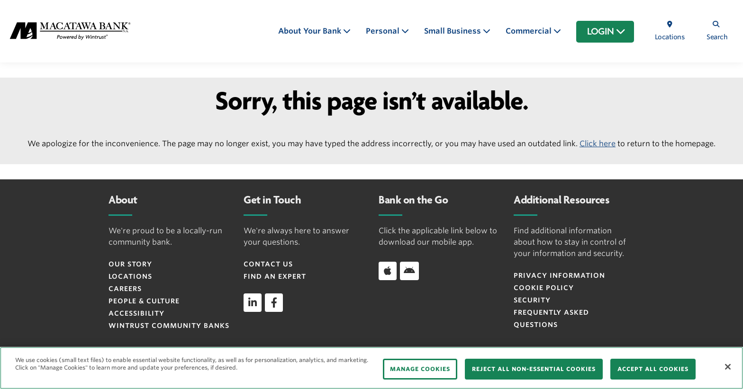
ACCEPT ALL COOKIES (653, 368)
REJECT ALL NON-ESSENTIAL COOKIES (534, 368)
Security (532, 300)
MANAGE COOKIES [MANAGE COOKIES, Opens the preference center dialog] (420, 368)
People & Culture (144, 301)
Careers (125, 288)
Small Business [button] (453, 31)
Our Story (130, 264)
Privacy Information (559, 275)
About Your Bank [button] (310, 31)
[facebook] (274, 302)
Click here (598, 143)
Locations (130, 276)
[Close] (727, 366)
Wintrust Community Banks (169, 325)
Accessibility (136, 313)
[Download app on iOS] (388, 271)
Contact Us (268, 264)
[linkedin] (253, 302)
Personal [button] (383, 31)
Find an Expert (275, 276)
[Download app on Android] (409, 271)
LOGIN (606, 32)
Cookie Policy (544, 288)
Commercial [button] (529, 31)
